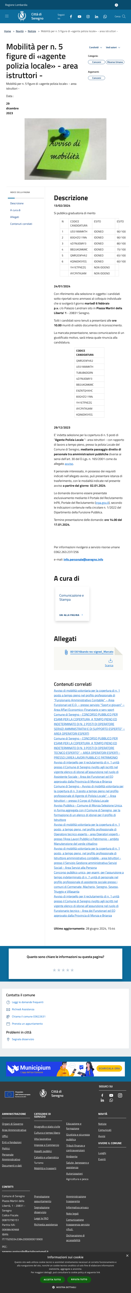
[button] (65, 1287)
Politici (6, 1148)
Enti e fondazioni (11, 1142)
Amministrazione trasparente (76, 1198)
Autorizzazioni (74, 1173)
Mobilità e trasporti (45, 1168)
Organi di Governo (12, 1124)
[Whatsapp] (103, 16)
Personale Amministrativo (11, 1156)
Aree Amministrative (14, 1130)
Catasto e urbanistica (46, 1157)
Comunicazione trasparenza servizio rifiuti (78, 1224)
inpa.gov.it (102, 502)
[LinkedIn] (95, 16)
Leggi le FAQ (41, 1218)
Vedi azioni (113, 47)
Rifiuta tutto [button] (79, 1279)
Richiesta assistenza (46, 1224)
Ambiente (71, 1156)
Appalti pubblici (43, 1151)
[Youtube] (78, 16)
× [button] (127, 1256)
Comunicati (104, 1130)
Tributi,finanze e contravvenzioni (75, 1147)
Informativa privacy (77, 1207)
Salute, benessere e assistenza (77, 1165)
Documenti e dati (12, 1165)
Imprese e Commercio (46, 1145)
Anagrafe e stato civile (47, 1126)
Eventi (102, 1159)
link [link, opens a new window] (98, 1272)
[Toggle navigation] (7, 16)
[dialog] (65, 1272)
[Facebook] (69, 16)
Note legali (72, 1213)
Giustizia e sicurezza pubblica (78, 1136)
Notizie (32, 31)
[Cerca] (124, 16)
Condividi (96, 47)
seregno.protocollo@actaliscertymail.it (25, 1251)
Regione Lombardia (16, 5)
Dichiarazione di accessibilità (75, 1237)
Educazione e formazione (73, 1126)
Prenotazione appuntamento (42, 1198)
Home (7, 31)
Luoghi (102, 1153)
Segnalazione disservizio (41, 1209)
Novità (20, 31)
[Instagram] (86, 16)
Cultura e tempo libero (47, 1133)
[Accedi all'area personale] (116, 5)
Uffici (5, 1136)
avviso (69, 463)
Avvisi (101, 1136)
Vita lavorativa (42, 1139)
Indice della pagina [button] (20, 192)
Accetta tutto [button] (52, 1279)
